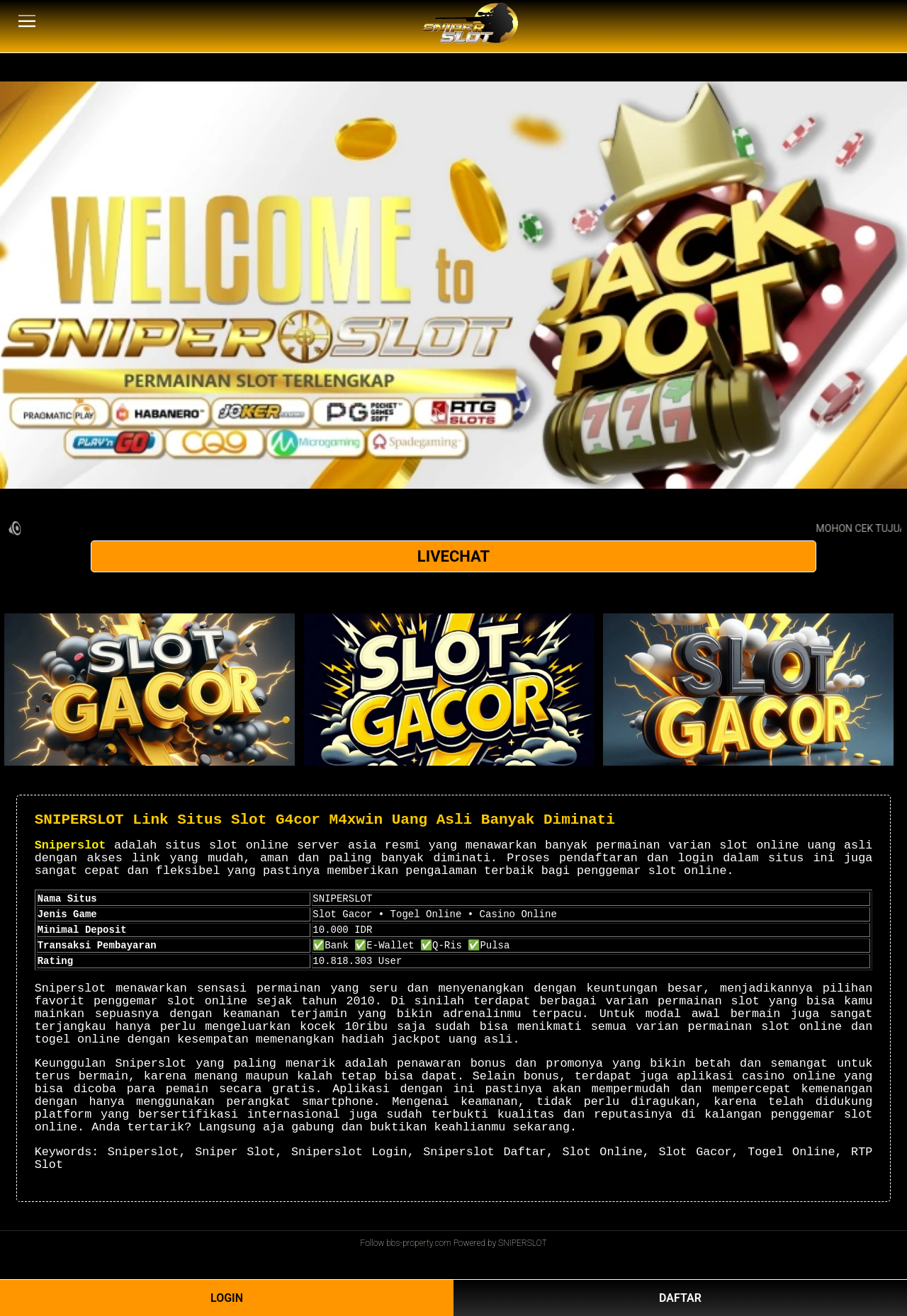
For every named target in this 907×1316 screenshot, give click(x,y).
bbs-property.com (418, 1243)
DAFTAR (680, 1298)
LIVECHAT (453, 556)
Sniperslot (70, 845)
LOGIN (226, 1298)
